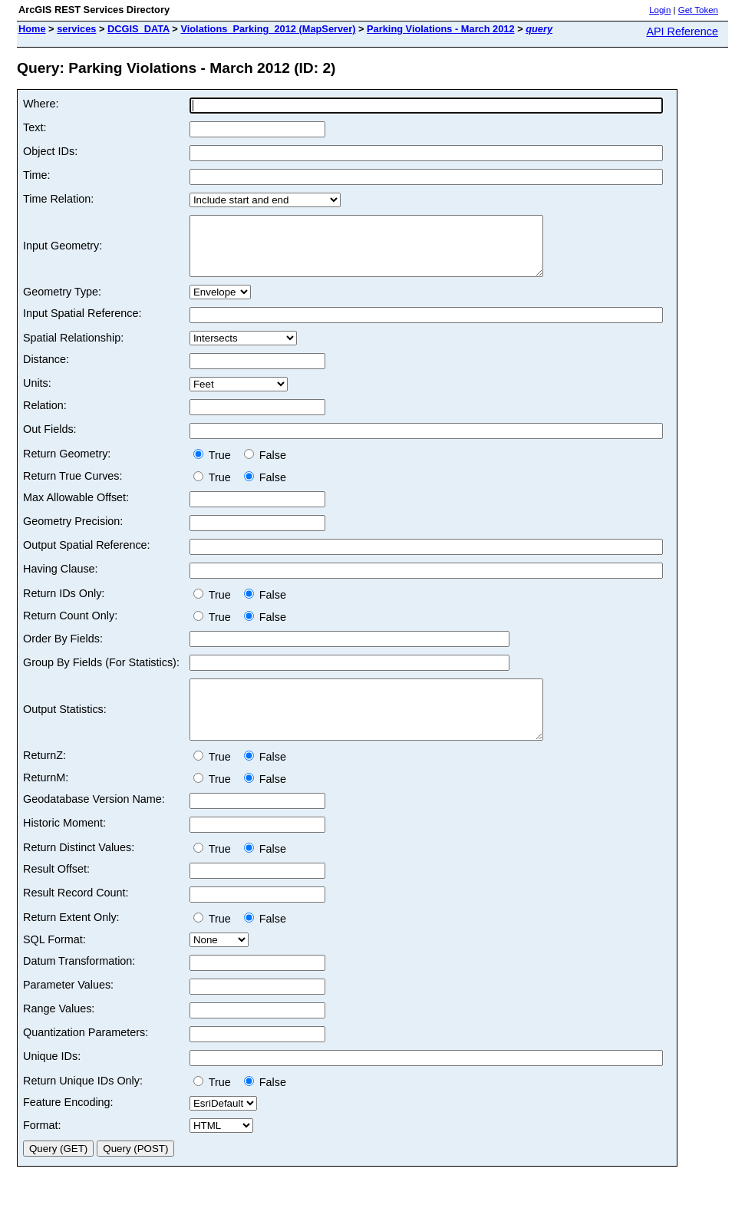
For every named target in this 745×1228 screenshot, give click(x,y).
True (215, 466)
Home (32, 29)
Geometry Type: (62, 303)
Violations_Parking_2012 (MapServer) (267, 29)
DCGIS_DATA (138, 29)
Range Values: (58, 1031)
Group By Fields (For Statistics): (101, 674)
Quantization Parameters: (85, 1055)
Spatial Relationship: (73, 349)
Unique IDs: (52, 1079)
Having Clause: (60, 580)
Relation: (45, 417)
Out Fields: (50, 440)
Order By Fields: (63, 650)
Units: (37, 394)
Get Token (698, 10)
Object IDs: (50, 151)
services (76, 29)
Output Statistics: (65, 727)
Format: (42, 1148)
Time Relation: (58, 199)
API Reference (682, 31)
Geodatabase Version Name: (94, 822)
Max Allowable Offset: (76, 509)
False (265, 466)
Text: (34, 127)
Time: (36, 175)
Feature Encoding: (68, 1125)
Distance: (46, 371)
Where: (40, 103)
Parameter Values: (68, 1008)
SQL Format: (54, 962)
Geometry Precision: (73, 533)
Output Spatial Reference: (86, 556)
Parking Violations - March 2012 (441, 29)
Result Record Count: (76, 915)
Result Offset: (56, 892)
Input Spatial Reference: (82, 325)
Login (660, 10)
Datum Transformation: (79, 984)
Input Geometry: (62, 252)
